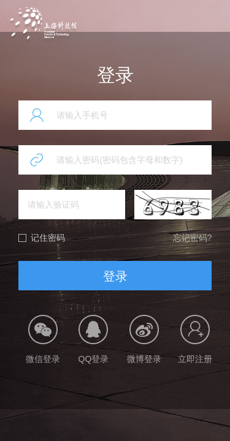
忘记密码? (192, 238)
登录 (115, 276)
